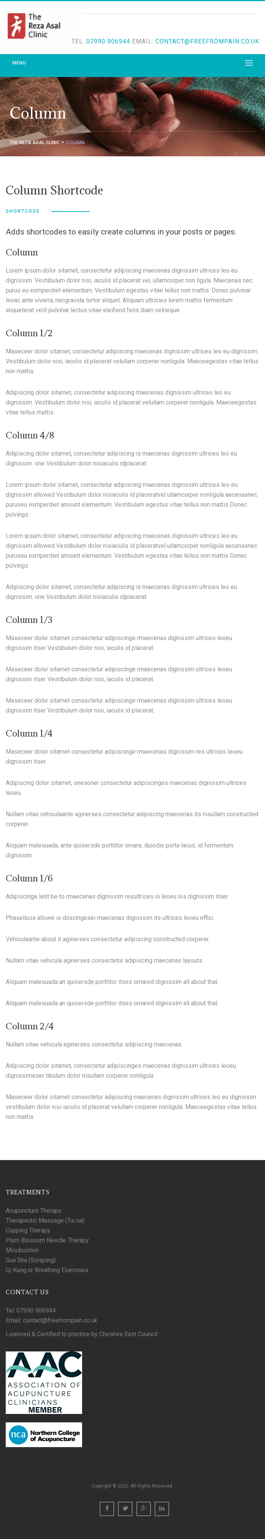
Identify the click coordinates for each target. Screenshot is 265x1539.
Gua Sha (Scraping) (31, 1260)
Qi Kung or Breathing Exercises (47, 1270)
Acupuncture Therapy (33, 1210)
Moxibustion (22, 1250)
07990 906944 (108, 41)
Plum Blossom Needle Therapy (47, 1240)
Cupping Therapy (28, 1230)
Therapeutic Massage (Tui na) (45, 1220)
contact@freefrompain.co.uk (207, 41)
